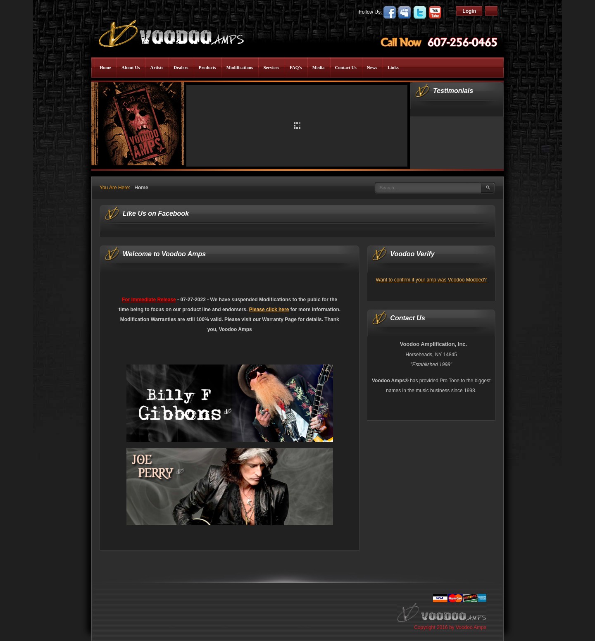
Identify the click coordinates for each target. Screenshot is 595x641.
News (372, 67)
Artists (156, 67)
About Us (130, 67)
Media (318, 67)
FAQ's (296, 67)
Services (271, 67)
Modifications (239, 67)
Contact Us (346, 67)
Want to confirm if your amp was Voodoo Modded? (431, 280)
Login (469, 11)
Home (105, 67)
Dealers (181, 67)
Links (393, 67)
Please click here (269, 309)
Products (207, 67)
